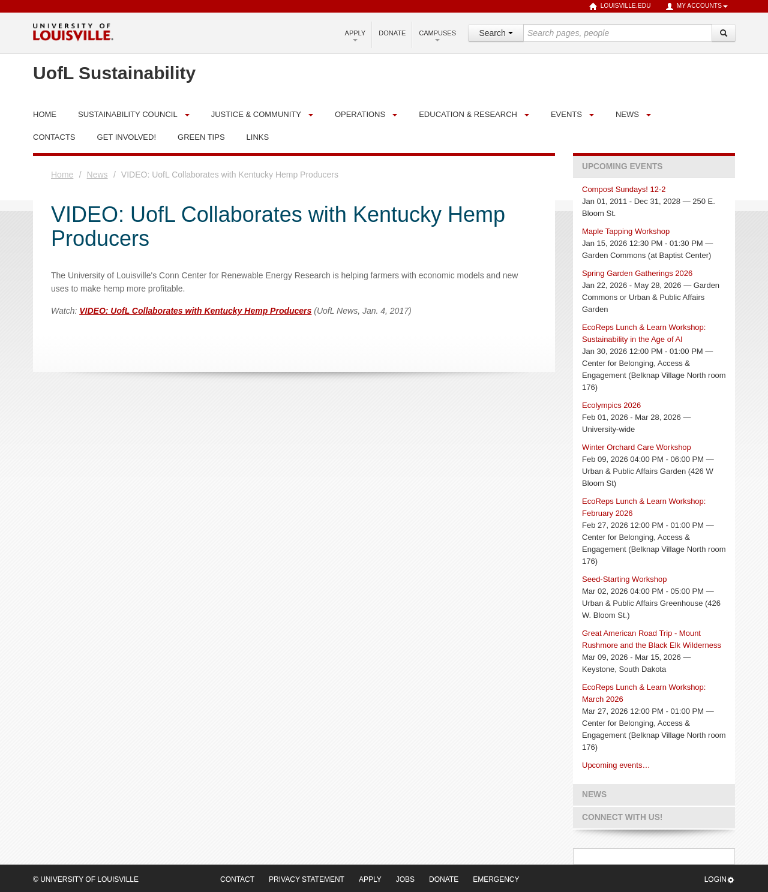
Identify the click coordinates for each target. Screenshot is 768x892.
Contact (237, 879)
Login (719, 879)
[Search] (724, 33)
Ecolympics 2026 (611, 405)
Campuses (437, 35)
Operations (360, 114)
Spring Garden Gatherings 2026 (637, 273)
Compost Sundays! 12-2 (623, 189)
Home (62, 174)
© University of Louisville (86, 879)
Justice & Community (256, 114)
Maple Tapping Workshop (626, 231)
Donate (392, 33)
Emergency (496, 879)
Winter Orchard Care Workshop (636, 447)
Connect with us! (622, 817)
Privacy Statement (306, 879)
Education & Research (468, 114)
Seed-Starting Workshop (624, 579)
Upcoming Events (622, 166)
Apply (355, 35)
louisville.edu (620, 6)
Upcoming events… (616, 765)
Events (566, 114)
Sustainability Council (128, 114)
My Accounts (696, 6)
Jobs (405, 879)
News (627, 114)
